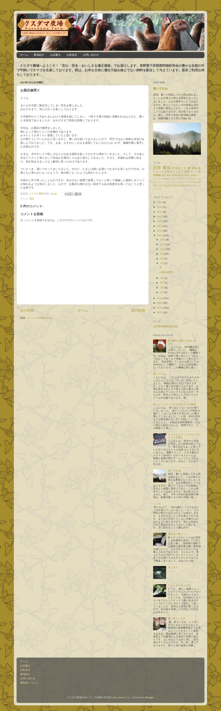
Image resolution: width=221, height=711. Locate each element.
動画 (199, 182)
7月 (162, 263)
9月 (162, 253)
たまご (180, 171)
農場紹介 (39, 54)
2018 (160, 230)
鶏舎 (194, 168)
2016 (160, 298)
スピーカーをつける (179, 585)
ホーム (24, 54)
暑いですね (159, 374)
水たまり (173, 567)
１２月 (157, 503)
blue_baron (119, 697)
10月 (163, 249)
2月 (162, 287)
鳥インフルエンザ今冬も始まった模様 (174, 404)
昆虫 (165, 185)
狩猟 (169, 185)
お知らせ (169, 171)
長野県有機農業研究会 (182, 185)
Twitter (193, 179)
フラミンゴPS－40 (183, 182)
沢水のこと (179, 168)
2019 (160, 226)
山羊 (160, 185)
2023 (160, 207)
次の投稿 (27, 310)
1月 (162, 292)
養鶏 (167, 168)
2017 (160, 235)
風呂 (31, 198)
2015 (160, 303)
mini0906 (165, 179)
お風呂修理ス (168, 272)
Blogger (149, 697)
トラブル (173, 179)
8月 (162, 258)
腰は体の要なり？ (178, 534)
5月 (162, 278)
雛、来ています (177, 618)
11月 (163, 244)
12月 (163, 239)
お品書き (55, 54)
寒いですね (160, 88)
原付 (155, 185)
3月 (162, 282)
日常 (157, 168)
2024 (160, 202)
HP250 (175, 175)
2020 (160, 221)
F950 (186, 175)
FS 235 (184, 179)
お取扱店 (71, 54)
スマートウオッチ (166, 182)
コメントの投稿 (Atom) (39, 318)
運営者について (29, 682)
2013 (160, 312)
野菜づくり (191, 171)
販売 (163, 175)
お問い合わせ (91, 54)
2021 (160, 216)
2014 (160, 307)
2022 (160, 211)
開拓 (168, 175)
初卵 (194, 182)
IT (189, 179)
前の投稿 (138, 310)
